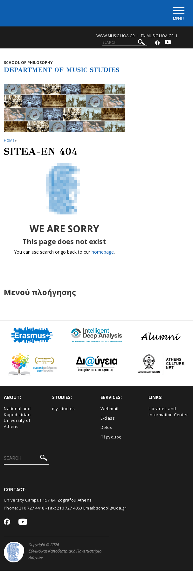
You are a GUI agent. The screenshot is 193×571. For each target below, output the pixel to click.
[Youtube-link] (168, 43)
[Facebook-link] (157, 43)
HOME (9, 140)
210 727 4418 (32, 508)
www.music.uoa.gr (115, 36)
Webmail (109, 409)
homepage (103, 252)
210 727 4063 (69, 508)
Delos (106, 427)
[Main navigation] (178, 13)
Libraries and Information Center (168, 412)
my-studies (63, 409)
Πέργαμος (110, 437)
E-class (107, 418)
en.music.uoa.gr (157, 36)
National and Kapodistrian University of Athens (17, 418)
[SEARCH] (124, 42)
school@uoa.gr (111, 508)
